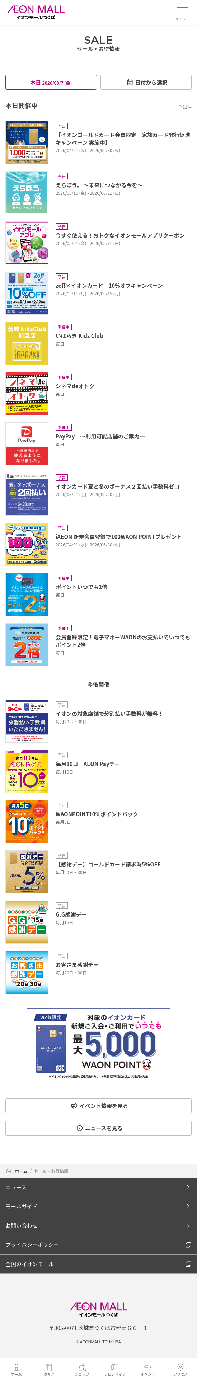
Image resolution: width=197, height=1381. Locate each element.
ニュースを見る (99, 1128)
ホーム (16, 1171)
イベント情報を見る (99, 1105)
